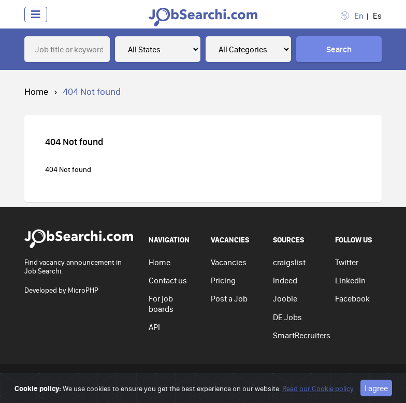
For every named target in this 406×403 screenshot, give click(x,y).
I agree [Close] (376, 388)
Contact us (168, 280)
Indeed (285, 280)
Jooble (285, 298)
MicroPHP (83, 290)
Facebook (352, 298)
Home (36, 91)
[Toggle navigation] (35, 14)
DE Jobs (287, 317)
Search (339, 49)
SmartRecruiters (301, 335)
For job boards (161, 303)
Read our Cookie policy (318, 388)
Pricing (223, 280)
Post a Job (229, 298)
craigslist (289, 262)
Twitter (346, 262)
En (359, 15)
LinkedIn (350, 280)
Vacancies (229, 262)
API (154, 327)
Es (377, 15)
